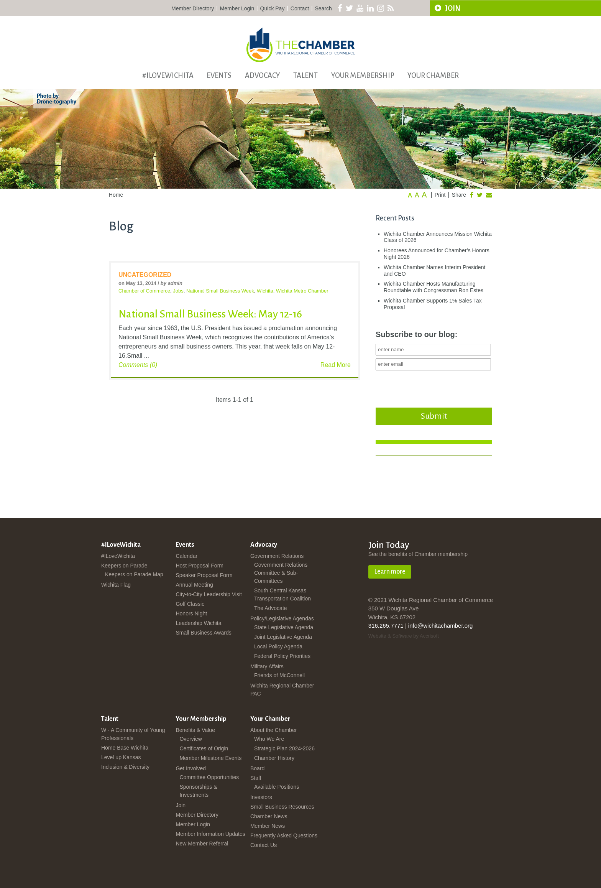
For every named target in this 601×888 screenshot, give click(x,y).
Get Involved (191, 768)
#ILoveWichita (168, 75)
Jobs (178, 291)
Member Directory (192, 8)
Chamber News (268, 816)
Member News (267, 826)
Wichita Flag (116, 585)
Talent (305, 75)
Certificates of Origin (203, 748)
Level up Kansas (121, 757)
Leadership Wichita (198, 623)
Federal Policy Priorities (282, 656)
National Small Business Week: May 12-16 (210, 314)
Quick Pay (272, 8)
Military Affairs (267, 666)
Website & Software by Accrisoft (403, 636)
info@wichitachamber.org (440, 625)
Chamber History (274, 758)
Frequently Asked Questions (283, 835)
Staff (255, 778)
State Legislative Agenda (283, 627)
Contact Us (263, 845)
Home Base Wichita (124, 748)
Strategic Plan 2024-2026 (284, 748)
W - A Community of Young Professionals (133, 734)
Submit (434, 416)
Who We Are (269, 739)
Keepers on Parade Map (134, 574)
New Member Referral (202, 843)
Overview (190, 739)
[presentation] (434, 387)
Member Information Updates (210, 834)
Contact (300, 8)
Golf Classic (190, 604)
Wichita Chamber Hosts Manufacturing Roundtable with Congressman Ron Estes (433, 287)
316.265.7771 (386, 625)
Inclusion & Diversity (125, 767)
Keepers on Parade (124, 565)
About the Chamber (273, 730)
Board (257, 768)
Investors (261, 797)
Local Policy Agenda (278, 646)
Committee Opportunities (209, 777)
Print (440, 195)
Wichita (265, 291)
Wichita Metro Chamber (302, 291)
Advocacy (262, 75)
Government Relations (277, 556)
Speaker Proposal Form (204, 575)
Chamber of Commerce (144, 291)
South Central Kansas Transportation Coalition (282, 594)
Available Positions (276, 787)
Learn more (390, 571)
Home (116, 195)
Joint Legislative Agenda (283, 637)
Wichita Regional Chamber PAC (282, 689)
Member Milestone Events (210, 758)
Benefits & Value (195, 730)
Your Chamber (433, 75)
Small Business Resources (282, 807)
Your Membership (362, 75)
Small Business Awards (203, 633)
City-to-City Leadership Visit (208, 594)
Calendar (186, 556)
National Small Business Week (220, 291)
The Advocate (270, 608)
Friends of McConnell (279, 675)
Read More (335, 365)
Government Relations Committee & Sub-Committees (280, 573)
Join (181, 805)
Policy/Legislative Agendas (282, 618)
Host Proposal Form (199, 565)
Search (323, 8)
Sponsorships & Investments (198, 791)
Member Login (237, 8)
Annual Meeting (194, 585)
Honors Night (191, 613)
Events (219, 75)
